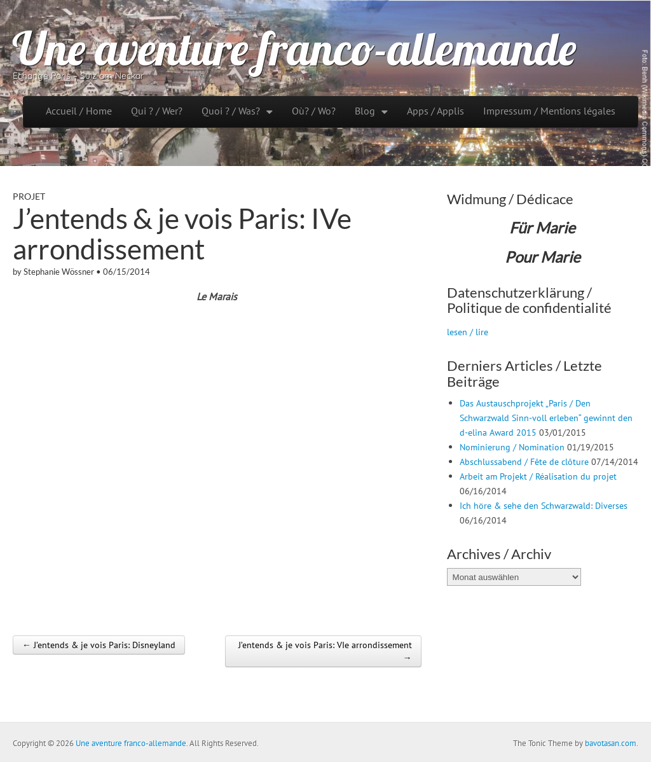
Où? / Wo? (314, 110)
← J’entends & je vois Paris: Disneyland (98, 645)
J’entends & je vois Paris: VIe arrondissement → (325, 651)
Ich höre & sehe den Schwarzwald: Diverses (543, 505)
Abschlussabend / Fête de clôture (524, 461)
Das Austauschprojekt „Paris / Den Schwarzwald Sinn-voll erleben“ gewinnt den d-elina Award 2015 (546, 417)
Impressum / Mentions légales (549, 110)
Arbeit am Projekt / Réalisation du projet (538, 476)
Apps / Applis (435, 110)
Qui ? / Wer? (156, 110)
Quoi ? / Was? (231, 110)
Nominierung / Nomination (512, 447)
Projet (29, 196)
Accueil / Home (79, 110)
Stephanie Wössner (59, 272)
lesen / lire (467, 332)
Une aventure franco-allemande (294, 48)
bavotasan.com (610, 743)
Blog (365, 110)
